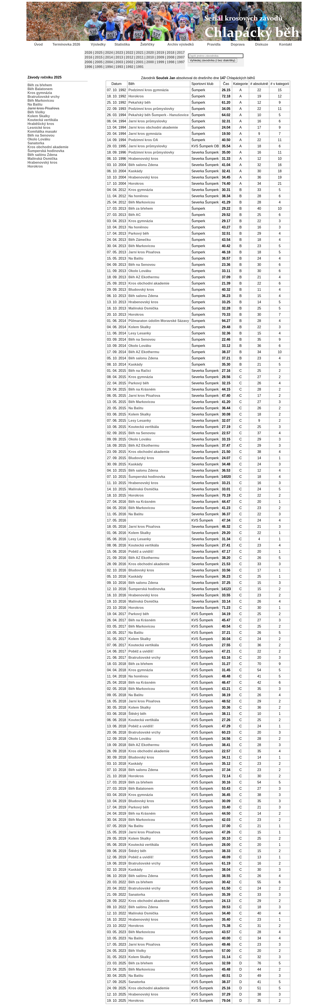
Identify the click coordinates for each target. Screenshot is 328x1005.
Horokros (35, 166)
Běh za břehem (40, 85)
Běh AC (135, 215)
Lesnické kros (39, 127)
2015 (99, 57)
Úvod (38, 44)
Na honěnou (138, 196)
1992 (129, 67)
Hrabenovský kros (42, 162)
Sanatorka (36, 143)
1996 (88, 67)
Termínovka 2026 (66, 44)
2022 (129, 52)
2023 (119, 52)
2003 (119, 62)
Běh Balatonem (40, 89)
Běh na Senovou (41, 135)
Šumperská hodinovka (46, 151)
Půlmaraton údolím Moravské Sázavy (159, 321)
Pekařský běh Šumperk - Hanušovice (159, 115)
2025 (99, 52)
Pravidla (213, 44)
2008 (171, 57)
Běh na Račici (140, 370)
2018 (171, 52)
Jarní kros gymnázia (145, 133)
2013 (119, 57)
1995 (99, 67)
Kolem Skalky (39, 116)
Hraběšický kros (41, 124)
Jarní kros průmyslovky (148, 121)
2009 (160, 57)
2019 (160, 52)
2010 (150, 57)
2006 (88, 62)
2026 (88, 52)
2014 (109, 57)
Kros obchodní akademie (48, 147)
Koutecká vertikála (43, 120)
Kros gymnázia (40, 93)
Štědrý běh (137, 714)
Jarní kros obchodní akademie (153, 127)
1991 (140, 67)
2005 (99, 62)
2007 (181, 57)
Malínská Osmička (42, 158)
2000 (150, 62)
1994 (109, 67)
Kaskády (136, 171)
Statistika (122, 44)
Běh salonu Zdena (143, 165)
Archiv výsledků (180, 44)
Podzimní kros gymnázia (149, 90)
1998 (171, 62)
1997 (181, 62)
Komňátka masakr (42, 131)
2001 (140, 62)
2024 (109, 52)
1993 (119, 67)
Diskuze (261, 44)
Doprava (238, 44)
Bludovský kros (141, 289)
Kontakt (285, 44)
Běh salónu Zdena (42, 155)
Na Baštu (35, 104)
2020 (150, 52)
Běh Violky (36, 112)
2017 (181, 52)
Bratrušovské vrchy (44, 96)
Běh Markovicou (41, 100)
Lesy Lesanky (140, 333)
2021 (140, 52)
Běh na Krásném (142, 389)
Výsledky (98, 44)
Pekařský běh (140, 102)
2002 (129, 62)
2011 (140, 57)
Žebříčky (147, 44)
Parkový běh (139, 233)
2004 (109, 62)
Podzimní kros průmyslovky (151, 109)
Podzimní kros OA (143, 140)
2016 (88, 57)
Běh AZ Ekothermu (144, 277)
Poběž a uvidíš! (141, 551)
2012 (129, 57)
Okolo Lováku (39, 139)
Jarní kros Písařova (144, 252)
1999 (160, 62)
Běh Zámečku (140, 240)
